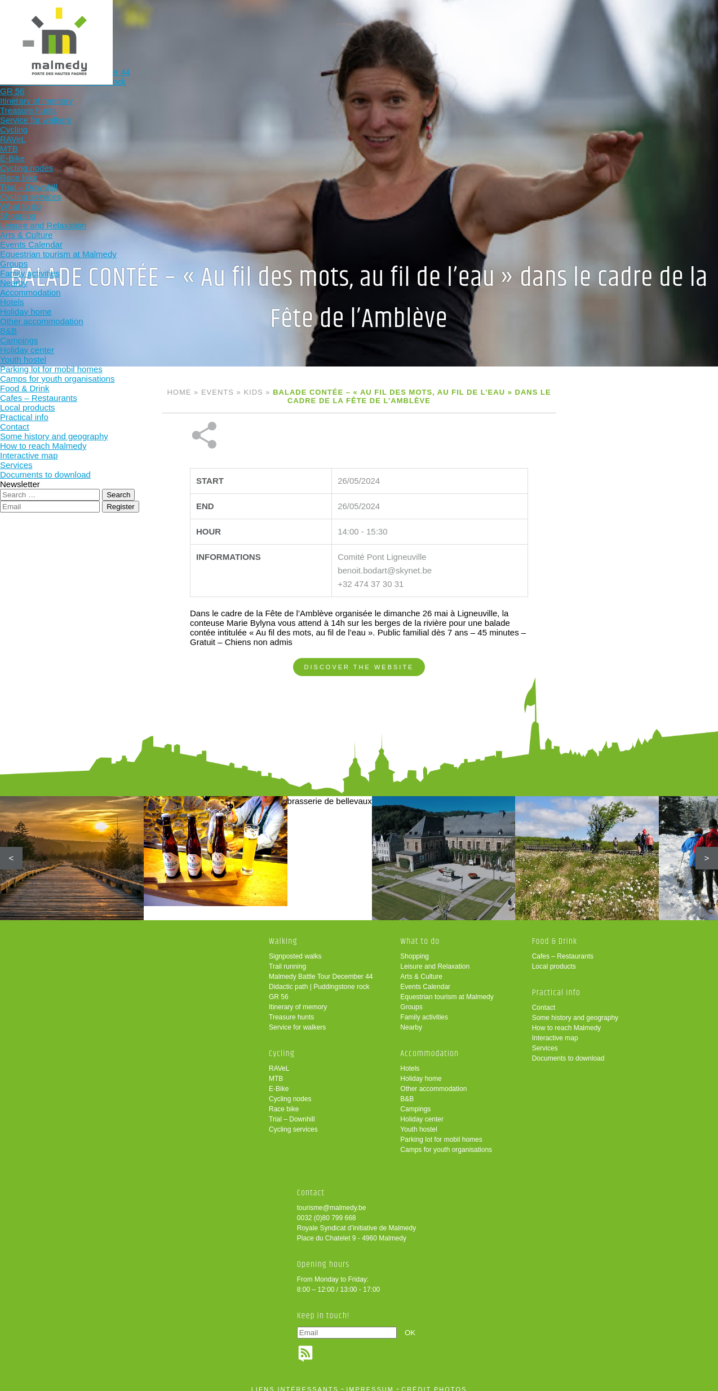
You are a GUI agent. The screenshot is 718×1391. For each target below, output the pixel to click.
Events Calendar (425, 979)
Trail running (287, 958)
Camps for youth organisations (446, 1142)
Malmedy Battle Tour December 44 (321, 969)
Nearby (411, 1019)
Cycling (217, 27)
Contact (543, 1000)
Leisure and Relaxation (434, 958)
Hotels (409, 1061)
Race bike (284, 1101)
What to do (290, 27)
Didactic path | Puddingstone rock (319, 979)
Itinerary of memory (298, 999)
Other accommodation (433, 1081)
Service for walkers (297, 1019)
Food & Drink (438, 27)
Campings (415, 1101)
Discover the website (359, 629)
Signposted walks (295, 948)
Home (179, 392)
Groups (411, 999)
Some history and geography (575, 1010)
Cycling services (293, 1121)
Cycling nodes (290, 1091)
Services (545, 1040)
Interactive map (555, 1030)
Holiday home (420, 1071)
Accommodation (364, 27)
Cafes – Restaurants (562, 948)
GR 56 (279, 989)
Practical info (512, 27)
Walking (142, 27)
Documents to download (568, 1050)
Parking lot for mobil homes (441, 1132)
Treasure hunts (291, 1009)
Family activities (424, 1009)
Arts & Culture (421, 969)
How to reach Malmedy (566, 1020)
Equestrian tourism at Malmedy (446, 989)
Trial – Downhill (292, 1111)
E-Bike (279, 1081)
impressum (370, 1381)
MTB (276, 1071)
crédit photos (434, 1381)
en (674, 18)
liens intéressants (295, 1381)
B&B (407, 1091)
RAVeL (279, 1061)
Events (217, 392)
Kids (253, 392)
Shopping (414, 948)
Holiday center (422, 1111)
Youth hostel (418, 1121)
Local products (554, 958)
